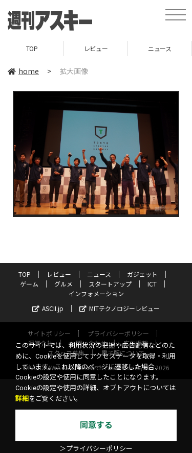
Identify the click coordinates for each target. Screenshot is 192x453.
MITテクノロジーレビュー (119, 308)
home (23, 71)
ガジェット (142, 274)
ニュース (159, 48)
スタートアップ (110, 283)
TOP (32, 48)
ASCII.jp (47, 308)
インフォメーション (96, 293)
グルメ (63, 283)
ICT (152, 283)
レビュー (96, 48)
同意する (96, 425)
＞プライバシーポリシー (96, 448)
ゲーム (29, 283)
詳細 (22, 398)
